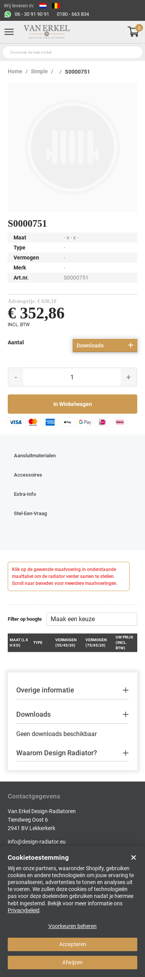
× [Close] (133, 857)
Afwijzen (72, 962)
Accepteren (72, 944)
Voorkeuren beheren (72, 926)
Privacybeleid (23, 910)
